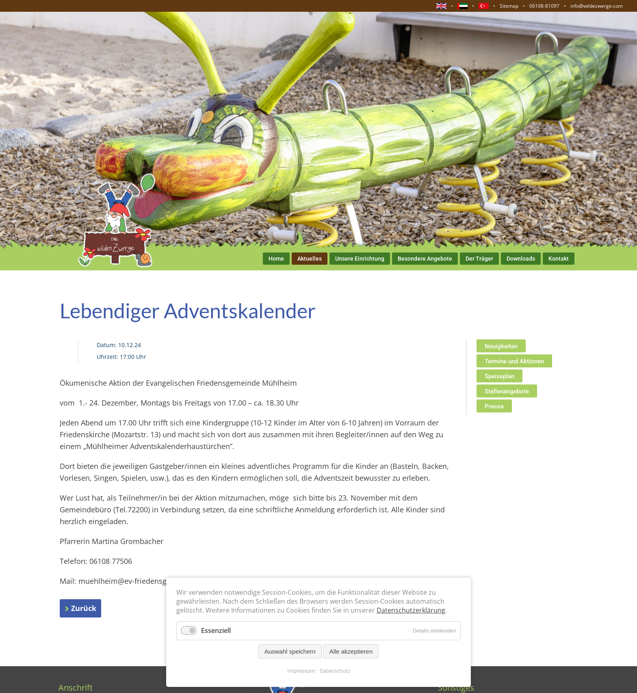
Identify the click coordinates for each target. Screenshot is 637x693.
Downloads (521, 258)
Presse (494, 406)
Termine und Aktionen (514, 361)
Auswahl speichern (290, 651)
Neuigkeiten (501, 346)
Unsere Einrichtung (359, 258)
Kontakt (558, 258)
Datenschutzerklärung (411, 610)
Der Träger (479, 258)
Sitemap (509, 5)
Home (276, 258)
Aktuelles (309, 258)
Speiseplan (499, 376)
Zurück (83, 608)
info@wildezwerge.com (596, 5)
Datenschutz (335, 670)
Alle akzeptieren (351, 651)
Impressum (301, 670)
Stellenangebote (507, 391)
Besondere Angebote (425, 258)
